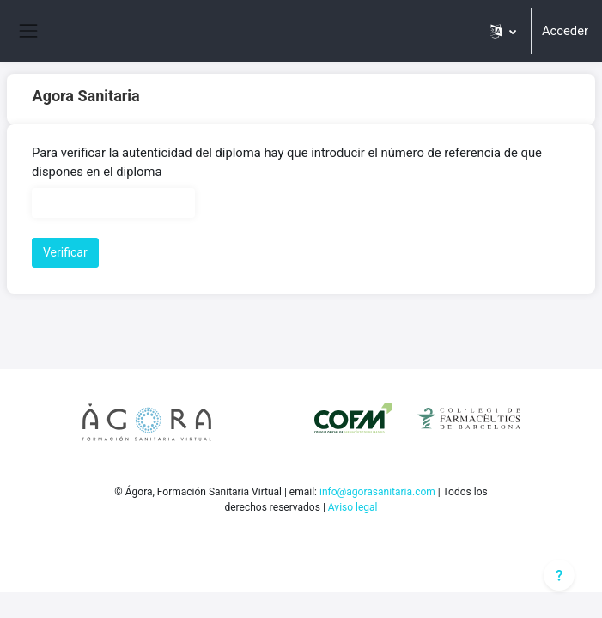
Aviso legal (353, 507)
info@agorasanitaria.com (377, 492)
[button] (502, 31)
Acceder (565, 31)
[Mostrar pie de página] (559, 575)
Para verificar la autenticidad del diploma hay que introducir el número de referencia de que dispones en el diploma (287, 162)
